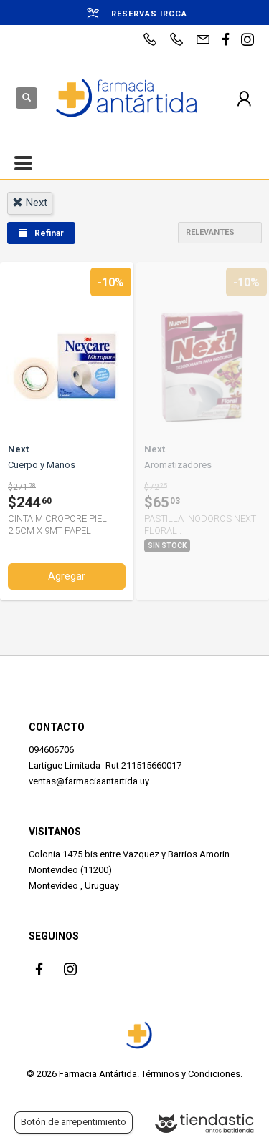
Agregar (66, 576)
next (29, 202)
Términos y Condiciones (190, 1073)
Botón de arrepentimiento (73, 1121)
